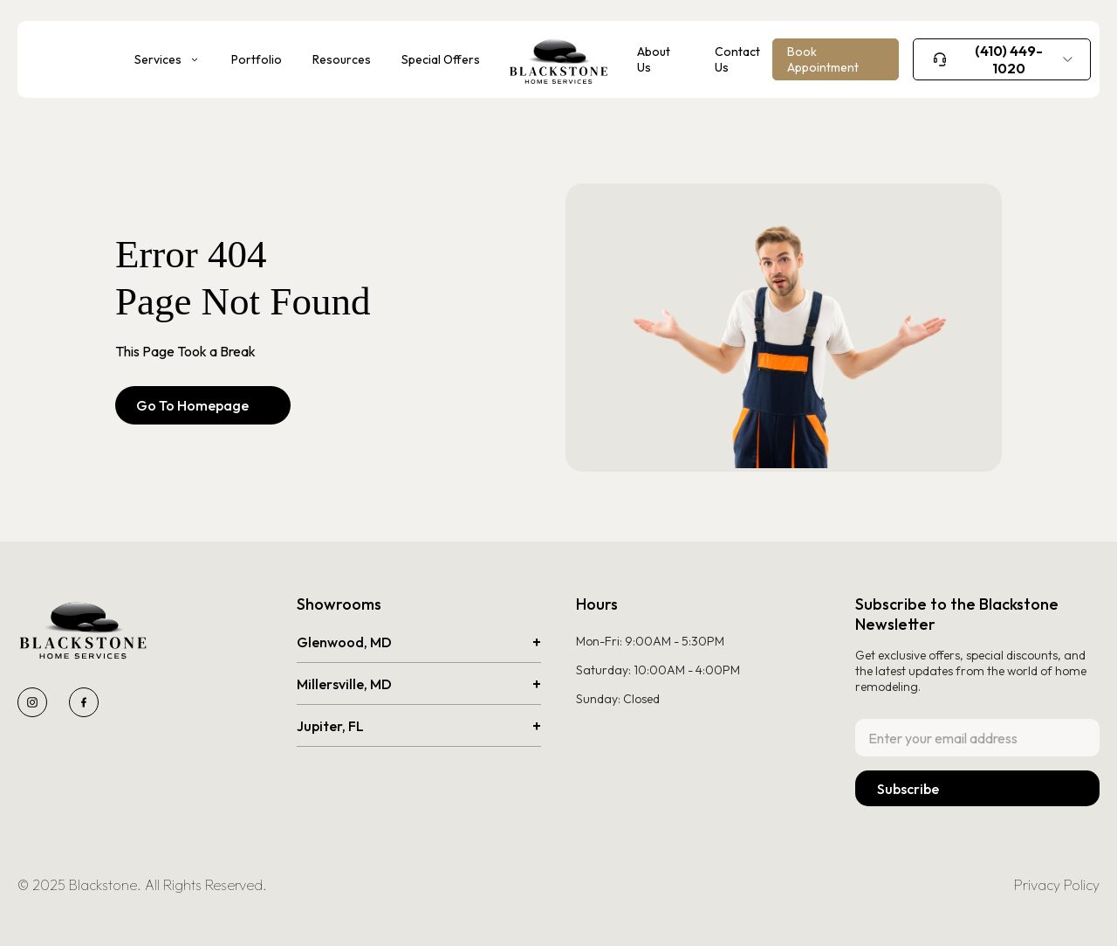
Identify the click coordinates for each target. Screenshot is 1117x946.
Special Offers (440, 59)
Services (158, 59)
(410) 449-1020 (1009, 59)
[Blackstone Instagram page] (32, 702)
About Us (653, 59)
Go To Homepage (203, 405)
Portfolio (256, 59)
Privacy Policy (1057, 885)
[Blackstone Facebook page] (84, 702)
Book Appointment (823, 59)
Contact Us (737, 59)
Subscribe (908, 789)
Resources (341, 59)
